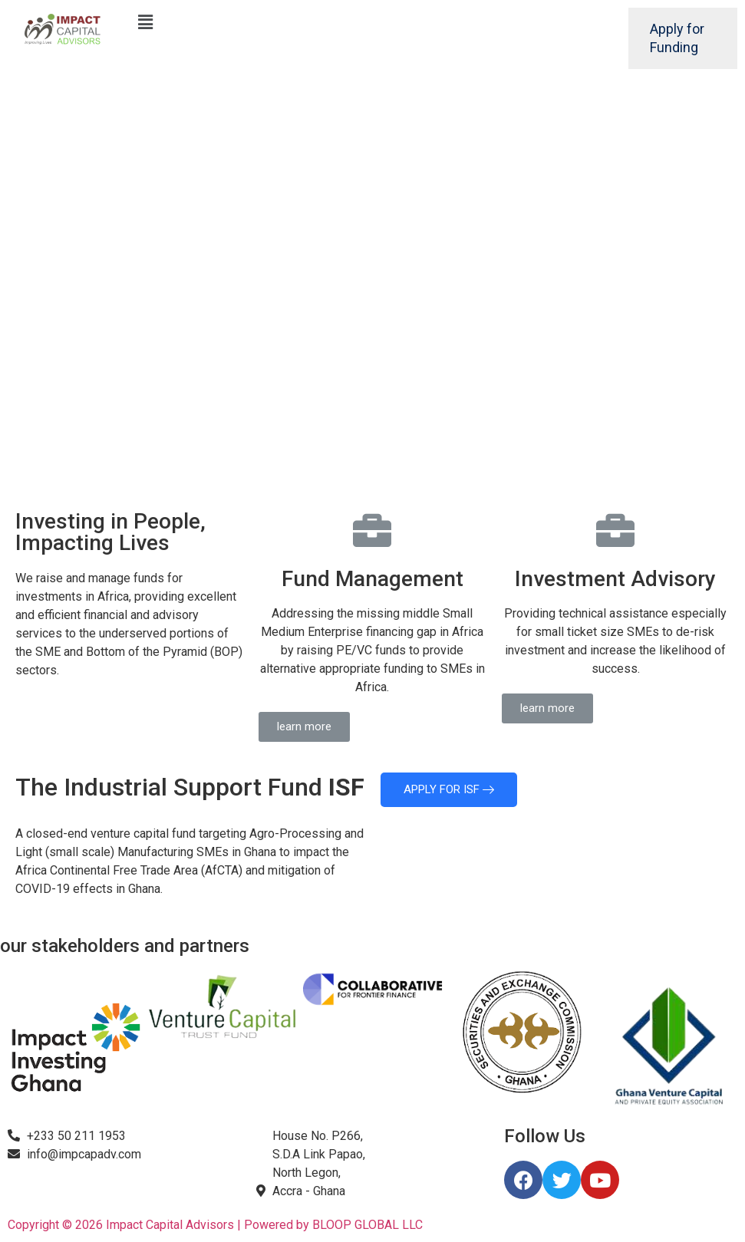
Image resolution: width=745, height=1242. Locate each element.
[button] (304, 727)
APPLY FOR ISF (449, 789)
